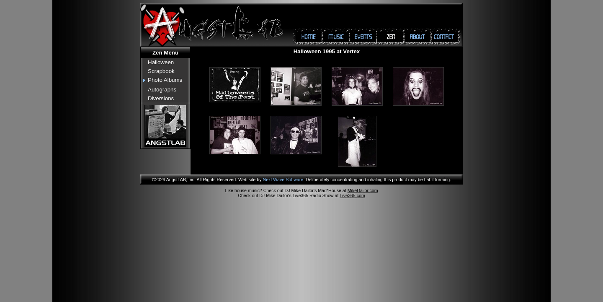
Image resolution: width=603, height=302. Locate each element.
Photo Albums (165, 80)
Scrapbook (161, 71)
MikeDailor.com (363, 190)
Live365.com (352, 195)
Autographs (162, 89)
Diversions (161, 98)
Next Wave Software (283, 179)
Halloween (161, 62)
